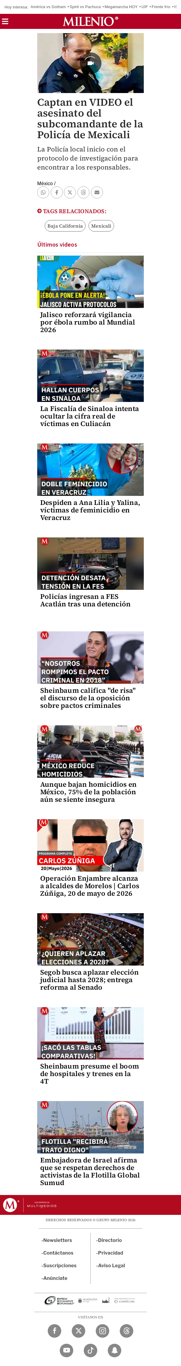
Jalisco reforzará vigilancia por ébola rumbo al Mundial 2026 (87, 322)
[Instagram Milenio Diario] (102, 1331)
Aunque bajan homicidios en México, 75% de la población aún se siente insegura (88, 791)
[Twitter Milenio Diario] (78, 1331)
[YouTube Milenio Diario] (66, 1350)
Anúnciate (55, 1278)
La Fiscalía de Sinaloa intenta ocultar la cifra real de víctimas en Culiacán (89, 416)
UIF (144, 7)
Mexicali (101, 225)
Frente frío (161, 7)
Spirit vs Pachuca (85, 7)
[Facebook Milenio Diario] (54, 1331)
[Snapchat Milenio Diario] (114, 1350)
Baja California (65, 225)
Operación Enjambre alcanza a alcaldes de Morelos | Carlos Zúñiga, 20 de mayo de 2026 (89, 885)
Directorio (110, 1240)
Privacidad (110, 1253)
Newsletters (57, 1240)
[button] (5, 23)
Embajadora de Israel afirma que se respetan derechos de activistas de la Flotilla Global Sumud (90, 1171)
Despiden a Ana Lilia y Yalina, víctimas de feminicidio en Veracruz (90, 510)
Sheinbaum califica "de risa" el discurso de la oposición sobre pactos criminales (88, 698)
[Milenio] (90, 21)
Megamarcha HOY (120, 7)
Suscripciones (60, 1265)
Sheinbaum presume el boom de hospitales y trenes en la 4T (89, 1073)
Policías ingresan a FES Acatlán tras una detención (85, 600)
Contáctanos (58, 1253)
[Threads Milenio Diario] (126, 1331)
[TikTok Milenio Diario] (90, 1350)
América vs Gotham (48, 7)
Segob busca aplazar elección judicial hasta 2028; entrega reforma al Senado (89, 979)
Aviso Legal (111, 1265)
